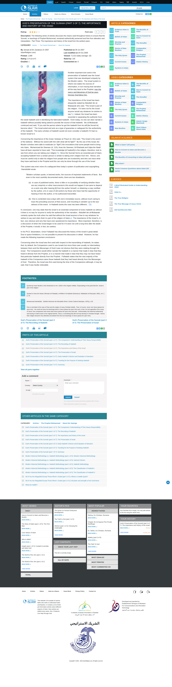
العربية (56, 2)
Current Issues (120, 62)
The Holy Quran (121, 55)
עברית (148, 2)
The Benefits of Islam (142, 30)
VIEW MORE (26, 569)
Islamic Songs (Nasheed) (141, 122)
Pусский (86, 2)
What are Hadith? (29, 485)
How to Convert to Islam (143, 37)
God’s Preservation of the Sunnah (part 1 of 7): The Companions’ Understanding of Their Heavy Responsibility (61, 340)
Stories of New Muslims (120, 49)
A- (96, 32)
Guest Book (89, 14)
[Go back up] (168, 482)
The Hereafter (141, 43)
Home (25, 14)
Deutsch (78, 2)
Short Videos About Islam (141, 128)
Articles (34, 14)
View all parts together (30, 369)
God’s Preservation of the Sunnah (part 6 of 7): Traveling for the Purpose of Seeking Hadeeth (55, 360)
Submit (68, 397)
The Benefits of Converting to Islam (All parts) (133, 157)
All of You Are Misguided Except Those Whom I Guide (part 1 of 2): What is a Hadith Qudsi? (55, 476)
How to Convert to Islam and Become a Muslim (130, 151)
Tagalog (121, 2)
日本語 (107, 2)
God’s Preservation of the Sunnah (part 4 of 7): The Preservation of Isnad (89, 321)
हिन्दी (128, 2)
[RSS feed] (148, 592)
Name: (27, 380)
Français (71, 2)
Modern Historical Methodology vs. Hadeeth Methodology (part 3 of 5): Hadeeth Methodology (55, 464)
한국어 (141, 2)
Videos (46, 14)
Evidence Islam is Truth (122, 30)
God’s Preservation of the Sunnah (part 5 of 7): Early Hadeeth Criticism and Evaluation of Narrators (57, 356)
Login (76, 8)
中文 (101, 2)
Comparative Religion (141, 49)
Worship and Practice (120, 43)
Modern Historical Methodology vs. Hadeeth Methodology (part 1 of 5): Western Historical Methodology (58, 456)
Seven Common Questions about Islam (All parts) (132, 170)
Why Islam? (119, 163)
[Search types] (143, 8)
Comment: (67, 380)
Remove (148, 528)
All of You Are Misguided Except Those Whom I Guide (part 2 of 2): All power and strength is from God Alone (60, 481)
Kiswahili (134, 2)
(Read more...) (26, 519)
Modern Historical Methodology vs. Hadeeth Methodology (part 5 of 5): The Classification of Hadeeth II (58, 472)
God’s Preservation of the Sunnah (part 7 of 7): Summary (43, 365)
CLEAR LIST (146, 532)
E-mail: (28, 390)
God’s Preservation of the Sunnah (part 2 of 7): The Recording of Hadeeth (38, 321)
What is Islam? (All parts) (125, 145)
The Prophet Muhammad (33, 19)
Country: (27, 385)
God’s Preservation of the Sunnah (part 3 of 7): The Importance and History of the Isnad (53, 348)
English (50, 2)
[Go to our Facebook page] (135, 592)
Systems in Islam (121, 68)
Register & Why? (87, 8)
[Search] (134, 8)
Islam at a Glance (60, 14)
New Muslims (120, 128)
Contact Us (139, 14)
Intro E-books (75, 14)
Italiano (114, 2)
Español (63, 2)
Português (94, 2)
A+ (103, 32)
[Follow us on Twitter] (142, 592)
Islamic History (142, 62)
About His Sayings (47, 19)
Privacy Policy (79, 591)
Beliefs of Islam (121, 37)
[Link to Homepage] (29, 8)
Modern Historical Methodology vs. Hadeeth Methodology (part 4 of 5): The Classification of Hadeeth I (58, 468)
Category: (26, 45)
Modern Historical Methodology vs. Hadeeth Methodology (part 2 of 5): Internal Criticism (53, 460)
